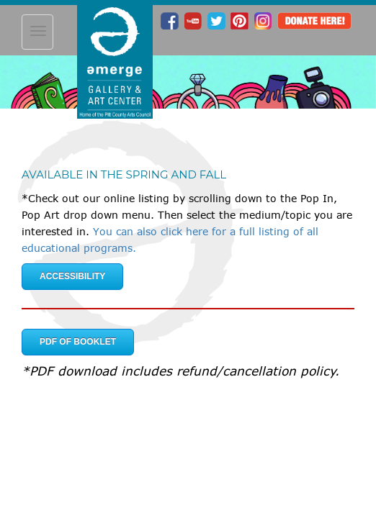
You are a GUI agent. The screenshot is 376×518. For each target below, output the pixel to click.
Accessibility (72, 276)
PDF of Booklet (78, 342)
